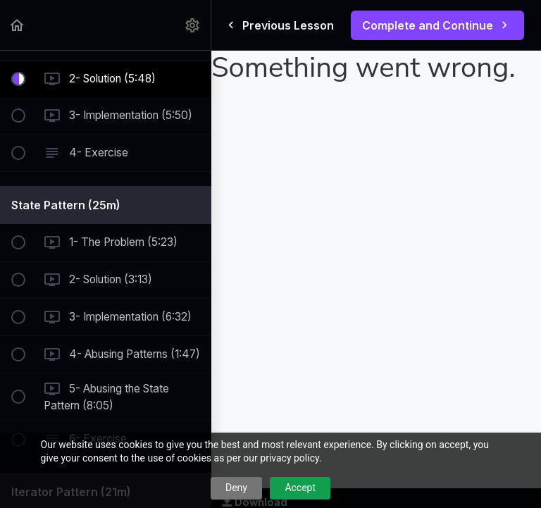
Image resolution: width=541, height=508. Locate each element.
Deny (236, 487)
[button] (17, 25)
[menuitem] (193, 25)
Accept (300, 487)
